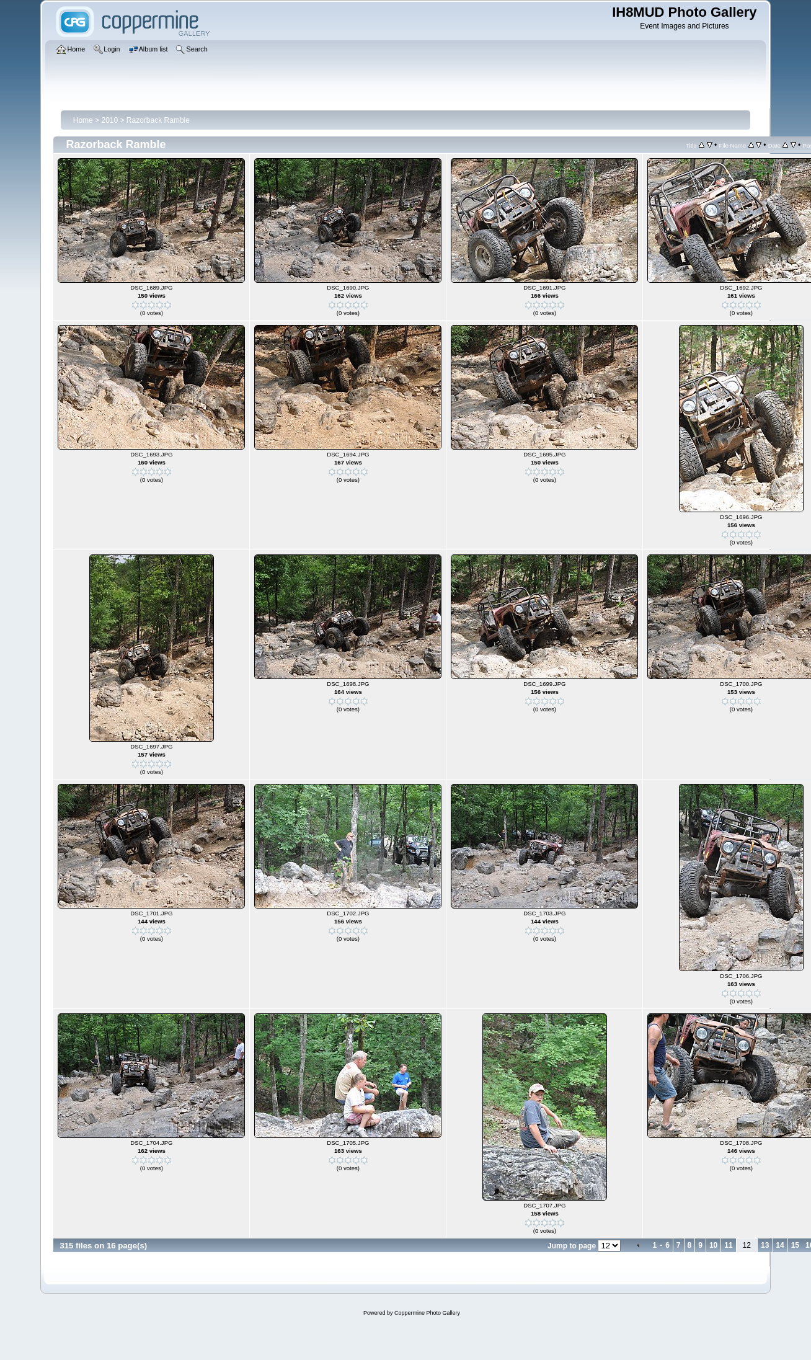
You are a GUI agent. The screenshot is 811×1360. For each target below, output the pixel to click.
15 (795, 1245)
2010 (109, 120)
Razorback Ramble (158, 120)
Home (83, 120)
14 (780, 1245)
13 (765, 1245)
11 (728, 1245)
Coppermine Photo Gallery (427, 1313)
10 (713, 1245)
